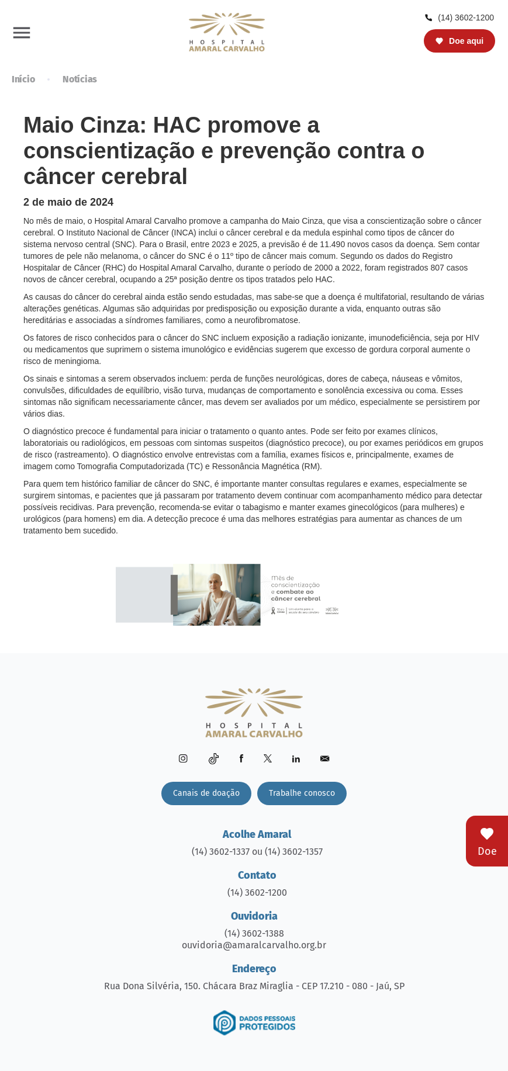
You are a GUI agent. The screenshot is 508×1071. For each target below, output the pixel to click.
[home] (227, 32)
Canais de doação (206, 793)
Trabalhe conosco (302, 793)
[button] (21, 32)
